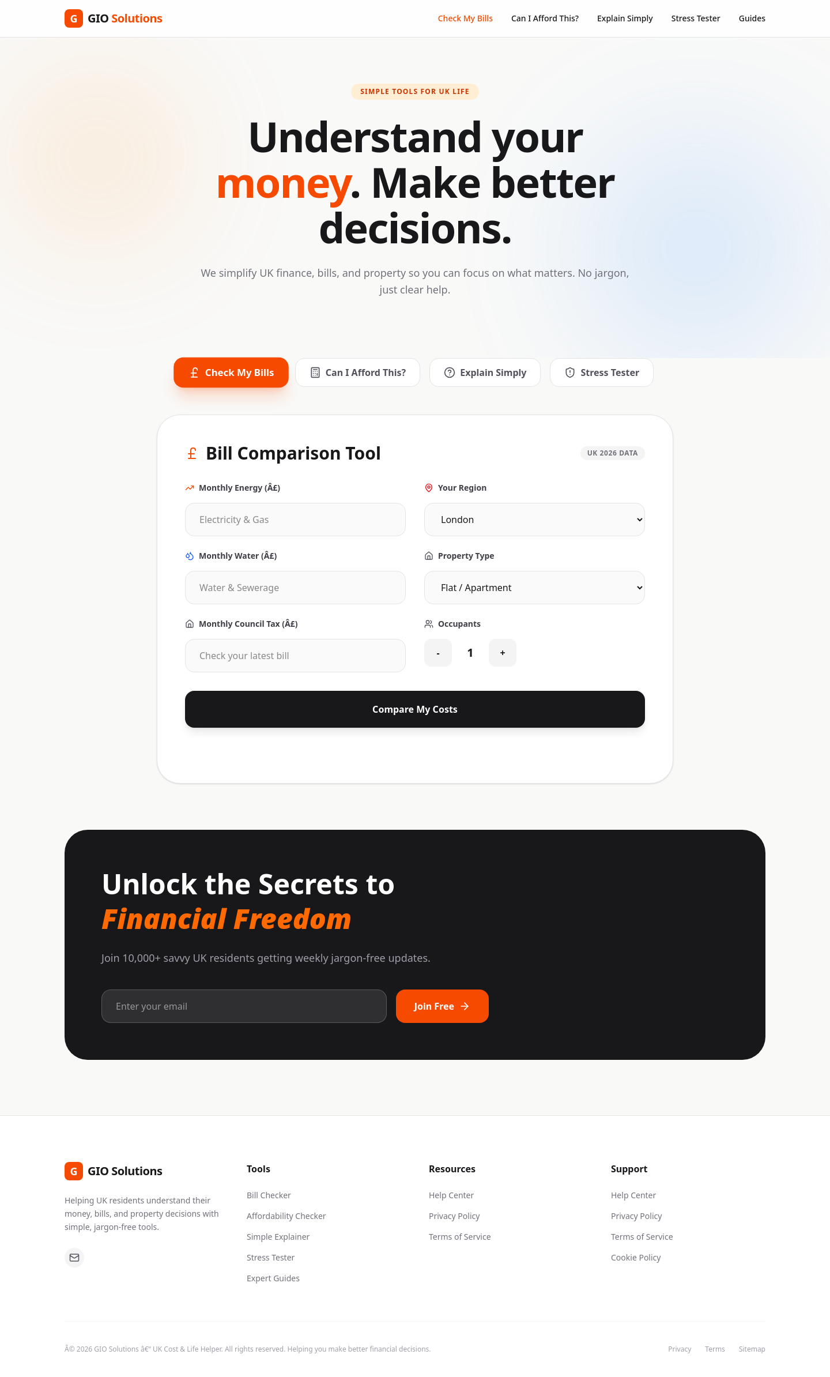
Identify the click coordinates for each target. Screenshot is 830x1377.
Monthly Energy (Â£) (232, 487)
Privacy (679, 1349)
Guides (752, 18)
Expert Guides (273, 1278)
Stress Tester (695, 18)
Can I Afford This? (545, 18)
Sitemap (752, 1349)
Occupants (452, 623)
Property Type (459, 555)
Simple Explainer (278, 1236)
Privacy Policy (454, 1215)
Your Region (455, 487)
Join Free (442, 1006)
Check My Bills (465, 18)
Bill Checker (269, 1195)
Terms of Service (460, 1236)
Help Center (451, 1195)
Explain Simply (625, 18)
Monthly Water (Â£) (231, 555)
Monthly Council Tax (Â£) (241, 623)
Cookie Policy (636, 1257)
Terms (715, 1349)
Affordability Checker (286, 1215)
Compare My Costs (415, 709)
